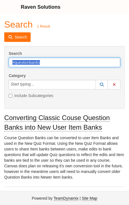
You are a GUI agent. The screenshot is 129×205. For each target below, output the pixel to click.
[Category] (37, 85)
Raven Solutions (40, 7)
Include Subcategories (31, 95)
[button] (102, 84)
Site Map (89, 198)
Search (15, 53)
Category (17, 75)
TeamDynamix (66, 198)
